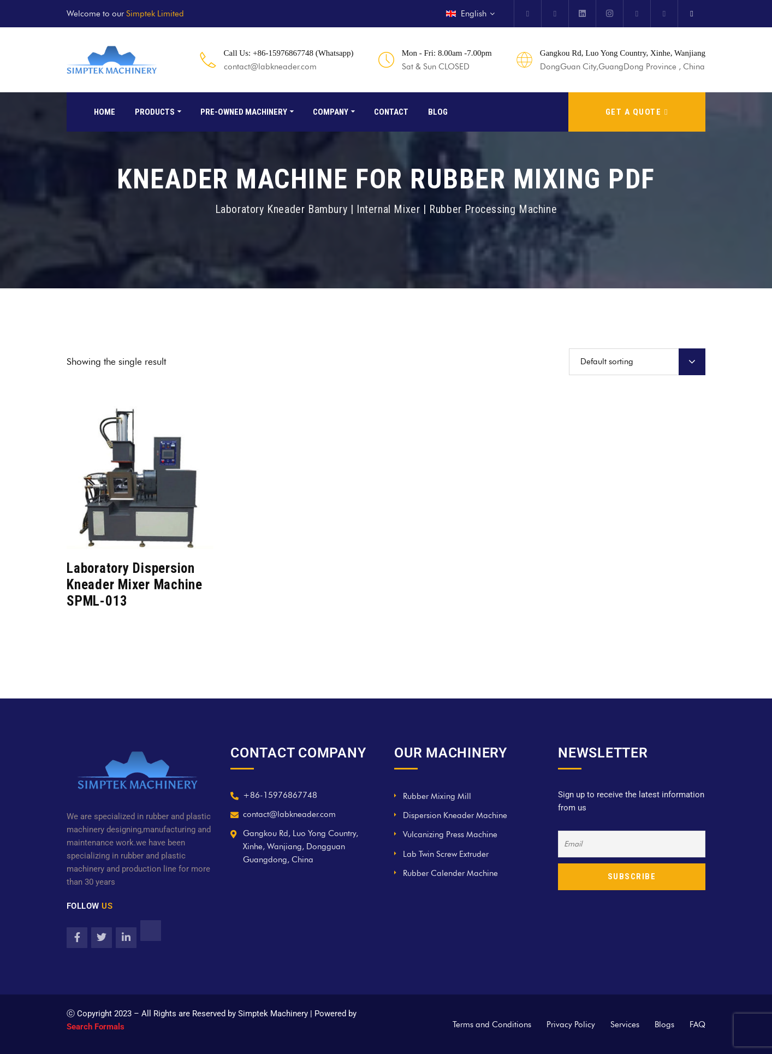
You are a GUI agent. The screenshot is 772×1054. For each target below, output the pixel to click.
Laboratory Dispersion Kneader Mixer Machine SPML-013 (135, 584)
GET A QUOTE (636, 112)
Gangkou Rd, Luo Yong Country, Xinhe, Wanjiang (622, 53)
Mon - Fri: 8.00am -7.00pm (447, 53)
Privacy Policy (571, 1024)
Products (155, 112)
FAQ (697, 1024)
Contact (391, 112)
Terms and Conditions (492, 1024)
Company (330, 112)
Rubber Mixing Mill (437, 796)
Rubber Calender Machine (450, 873)
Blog (438, 112)
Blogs (664, 1024)
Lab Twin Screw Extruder (446, 854)
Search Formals (95, 1027)
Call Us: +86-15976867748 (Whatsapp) (289, 53)
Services (624, 1024)
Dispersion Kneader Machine (455, 815)
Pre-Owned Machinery (243, 112)
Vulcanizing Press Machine (450, 834)
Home (104, 112)
